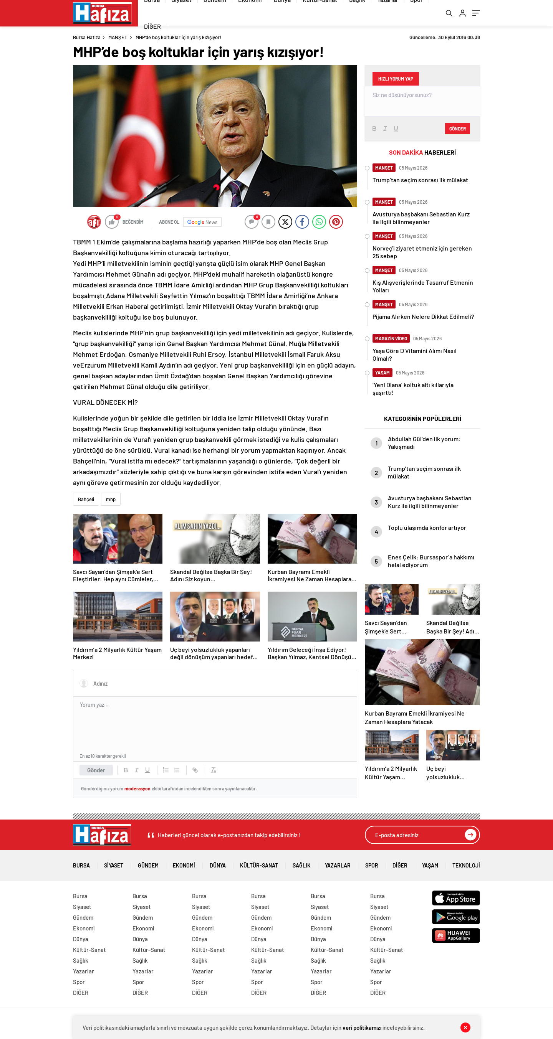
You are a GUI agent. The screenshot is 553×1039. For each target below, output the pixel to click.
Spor (371, 863)
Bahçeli (86, 500)
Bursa (81, 863)
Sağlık (302, 863)
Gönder (96, 770)
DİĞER (152, 26)
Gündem (148, 863)
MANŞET (117, 38)
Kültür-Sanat (259, 863)
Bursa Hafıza (87, 38)
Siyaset (113, 863)
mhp (111, 500)
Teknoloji (466, 863)
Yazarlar (338, 863)
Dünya (218, 863)
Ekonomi (184, 863)
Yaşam (430, 863)
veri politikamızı (362, 1027)
